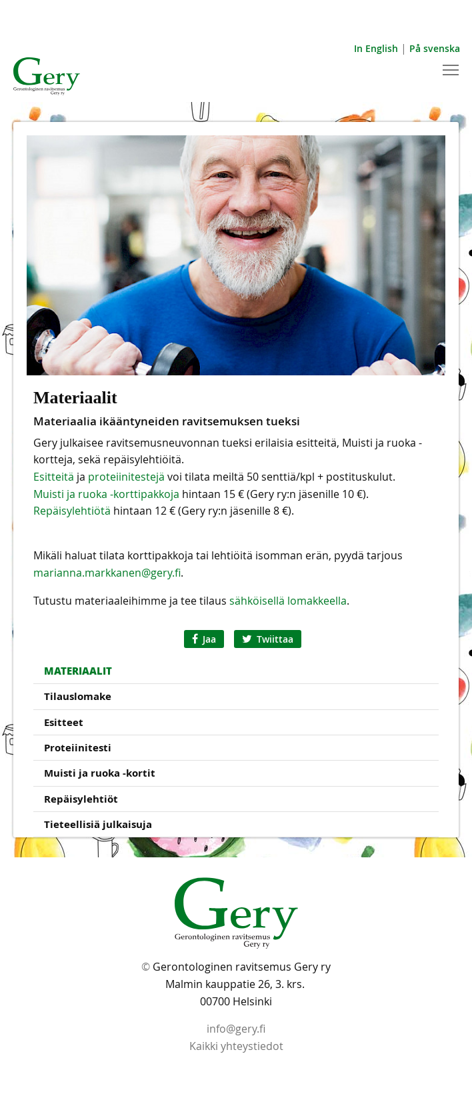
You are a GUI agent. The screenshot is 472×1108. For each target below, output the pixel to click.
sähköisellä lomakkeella (288, 600)
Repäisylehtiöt (81, 799)
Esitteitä (53, 476)
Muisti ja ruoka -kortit (99, 773)
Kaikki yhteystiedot (236, 1046)
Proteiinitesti (77, 748)
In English (376, 48)
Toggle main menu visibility (452, 68)
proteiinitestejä (126, 476)
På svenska (434, 48)
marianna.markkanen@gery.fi (107, 572)
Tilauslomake (77, 696)
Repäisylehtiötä (72, 510)
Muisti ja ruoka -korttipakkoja (106, 494)
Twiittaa (267, 639)
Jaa (204, 639)
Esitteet (63, 722)
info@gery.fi (236, 1028)
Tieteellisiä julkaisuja (98, 824)
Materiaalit (78, 670)
